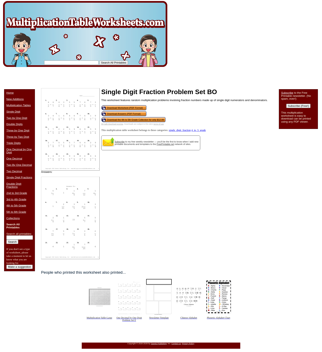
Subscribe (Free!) (298, 105)
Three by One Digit (17, 130)
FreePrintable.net (165, 144)
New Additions (15, 99)
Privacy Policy (188, 343)
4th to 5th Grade (16, 205)
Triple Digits (13, 143)
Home (10, 92)
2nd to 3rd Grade (16, 193)
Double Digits (14, 124)
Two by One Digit (16, 118)
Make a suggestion (19, 266)
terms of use (159, 124)
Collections (13, 218)
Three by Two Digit (17, 136)
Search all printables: (19, 233)
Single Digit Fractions (19, 177)
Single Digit (13, 111)
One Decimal (14, 158)
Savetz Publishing (159, 343)
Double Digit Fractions (13, 185)
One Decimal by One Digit (19, 151)
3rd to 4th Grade (16, 199)
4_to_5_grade (198, 130)
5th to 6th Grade (16, 211)
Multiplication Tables (18, 105)
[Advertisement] (79, 76)
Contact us (176, 343)
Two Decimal (14, 171)
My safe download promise (112, 124)
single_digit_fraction (180, 130)
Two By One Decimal (19, 164)
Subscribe (120, 141)
